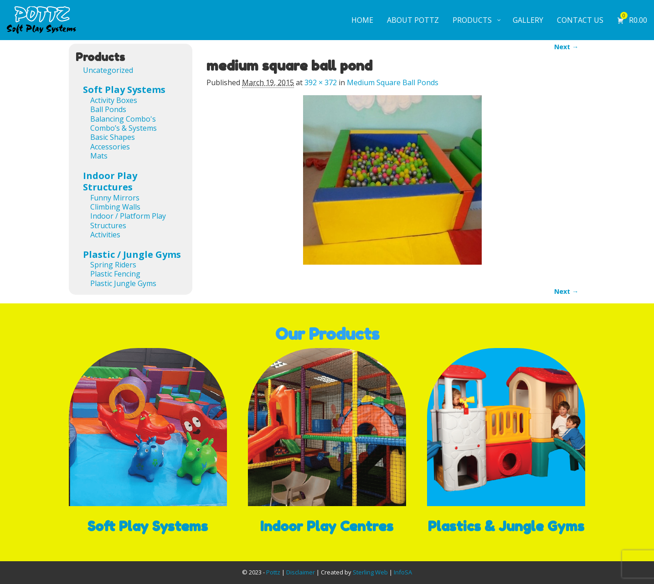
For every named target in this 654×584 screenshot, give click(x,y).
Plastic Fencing (115, 274)
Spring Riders (113, 265)
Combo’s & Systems (123, 128)
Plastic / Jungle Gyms (132, 254)
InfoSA (403, 572)
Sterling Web (370, 572)
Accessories (110, 147)
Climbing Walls (115, 207)
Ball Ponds (108, 109)
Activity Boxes (113, 100)
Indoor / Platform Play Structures (128, 220)
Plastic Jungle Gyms (123, 283)
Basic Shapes (112, 137)
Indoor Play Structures (110, 181)
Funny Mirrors (114, 198)
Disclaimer (300, 572)
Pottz (273, 572)
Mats (99, 156)
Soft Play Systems (124, 89)
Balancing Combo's (123, 119)
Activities (105, 235)
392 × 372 (320, 82)
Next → (566, 46)
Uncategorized (108, 70)
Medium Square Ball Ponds (392, 82)
